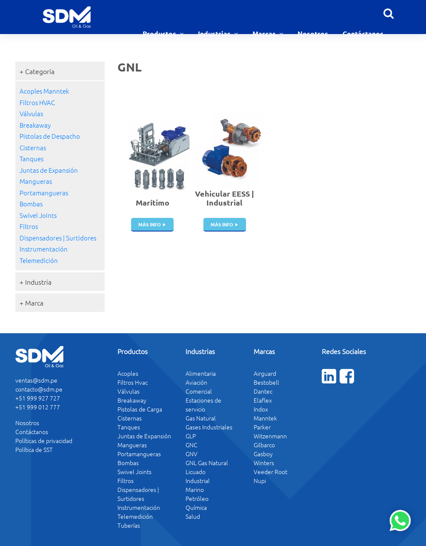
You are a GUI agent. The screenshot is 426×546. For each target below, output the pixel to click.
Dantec (263, 391)
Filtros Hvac (132, 382)
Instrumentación (44, 248)
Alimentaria (201, 373)
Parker (262, 427)
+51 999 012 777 (37, 407)
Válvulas (31, 113)
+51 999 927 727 (37, 398)
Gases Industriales (209, 427)
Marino (195, 489)
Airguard (265, 373)
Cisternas (33, 147)
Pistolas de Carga (139, 409)
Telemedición (39, 260)
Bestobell (266, 382)
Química (196, 507)
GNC (191, 444)
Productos (160, 33)
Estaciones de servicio (203, 404)
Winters (264, 462)
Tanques (31, 158)
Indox (261, 409)
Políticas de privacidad (43, 440)
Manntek (265, 418)
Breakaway (35, 124)
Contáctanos (363, 33)
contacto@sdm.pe (39, 389)
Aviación (196, 382)
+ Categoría (37, 71)
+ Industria (35, 281)
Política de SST (34, 449)
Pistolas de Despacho (50, 135)
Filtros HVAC (37, 102)
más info (149, 224)
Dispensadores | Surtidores (58, 237)
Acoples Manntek (44, 90)
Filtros (29, 226)
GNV (191, 453)
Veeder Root (270, 471)
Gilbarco (264, 444)
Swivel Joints (38, 215)
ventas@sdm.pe (36, 380)
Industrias (215, 33)
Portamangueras (44, 192)
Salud (193, 516)
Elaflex (263, 400)
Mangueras (36, 181)
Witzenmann (270, 436)
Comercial (199, 391)
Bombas (31, 203)
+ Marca (31, 302)
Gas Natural (201, 418)
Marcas (264, 33)
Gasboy (263, 453)
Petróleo (197, 498)
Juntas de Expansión (49, 170)
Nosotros (312, 33)
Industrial (198, 480)
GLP (191, 436)
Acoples (127, 373)
